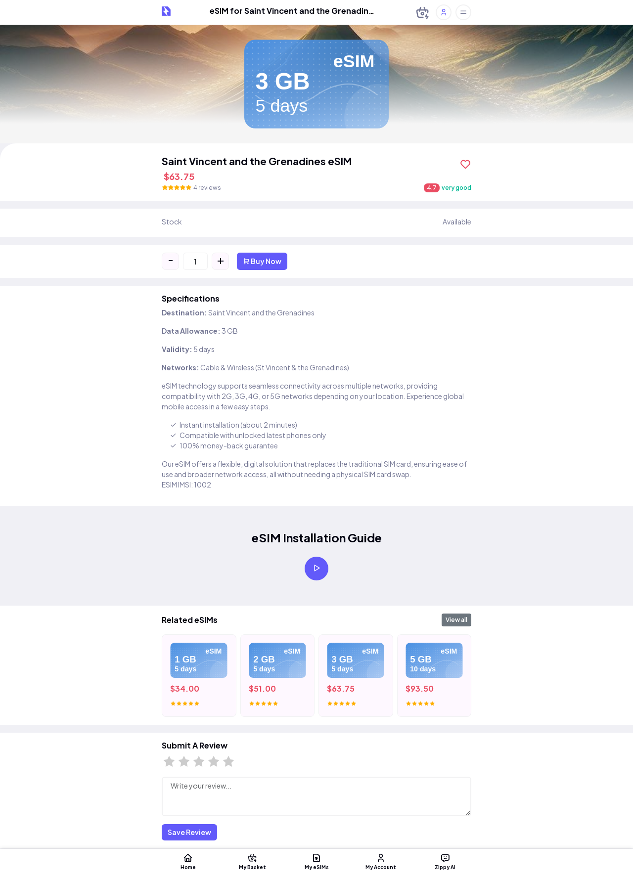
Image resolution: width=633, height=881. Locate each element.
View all (456, 619)
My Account (381, 861)
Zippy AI (445, 861)
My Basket (252, 861)
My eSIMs (316, 861)
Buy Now (262, 261)
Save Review (189, 832)
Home (188, 861)
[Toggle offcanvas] (463, 12)
